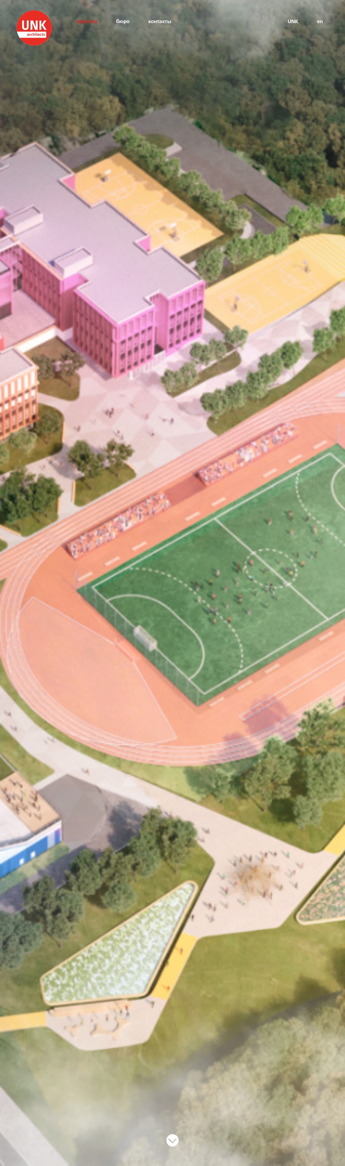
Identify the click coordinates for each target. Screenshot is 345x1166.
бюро (123, 21)
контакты (159, 21)
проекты (86, 21)
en (320, 21)
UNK (293, 21)
